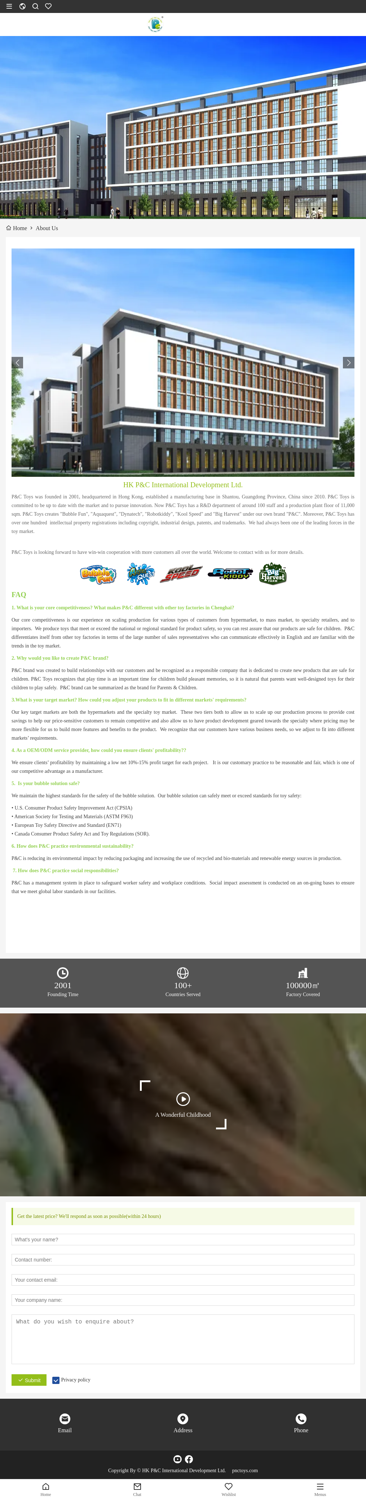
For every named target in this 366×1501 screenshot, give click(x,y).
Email (65, 1430)
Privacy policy (75, 1380)
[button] (348, 362)
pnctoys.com (245, 1470)
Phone (301, 1430)
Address (182, 1430)
